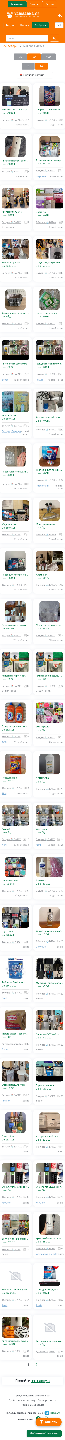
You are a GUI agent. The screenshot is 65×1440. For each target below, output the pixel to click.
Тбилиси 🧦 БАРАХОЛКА (47, 222)
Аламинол (41, 574)
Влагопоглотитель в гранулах (15, 109)
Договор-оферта (46, 1400)
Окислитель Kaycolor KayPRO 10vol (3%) (15, 1186)
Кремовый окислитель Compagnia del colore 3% (49, 1238)
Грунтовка (7, 931)
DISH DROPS (42, 778)
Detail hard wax (10, 880)
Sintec (5, 1049)
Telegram (55, 1412)
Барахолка (17, 4)
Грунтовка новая (45, 1085)
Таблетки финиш (11, 262)
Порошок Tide (9, 777)
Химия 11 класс (10, 415)
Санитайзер (8, 1136)
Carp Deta (41, 829)
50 (34, 56)
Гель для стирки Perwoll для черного (49, 363)
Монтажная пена (45, 524)
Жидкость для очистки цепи (49, 983)
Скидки (34, 4)
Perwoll (39, 379)
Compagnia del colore (47, 1254)
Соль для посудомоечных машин (49, 1289)
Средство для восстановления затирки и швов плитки (49, 625)
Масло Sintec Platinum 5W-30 (15, 1033)
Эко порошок (43, 726)
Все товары (10, 46)
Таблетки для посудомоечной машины (49, 469)
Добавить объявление (44, 1433)
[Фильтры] (49, 1422)
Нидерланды (43, 485)
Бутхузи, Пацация (11, 431)
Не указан (41, 176)
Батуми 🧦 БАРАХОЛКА (13, 120)
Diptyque (41, 946)
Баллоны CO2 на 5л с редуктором (49, 1034)
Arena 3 (6, 829)
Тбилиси (24, 25)
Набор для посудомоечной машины (15, 574)
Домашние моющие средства (49, 160)
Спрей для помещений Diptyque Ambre (49, 931)
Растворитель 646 (12, 211)
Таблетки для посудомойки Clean (49, 1341)
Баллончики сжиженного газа (15, 1238)
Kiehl (4, 844)
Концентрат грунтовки (14, 675)
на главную (40, 1380)
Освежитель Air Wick (13, 1084)
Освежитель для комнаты (15, 625)
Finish (4, 998)
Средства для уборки (48, 262)
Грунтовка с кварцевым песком (49, 675)
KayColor (6, 1202)
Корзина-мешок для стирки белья (15, 313)
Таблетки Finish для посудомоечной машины (15, 982)
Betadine (41, 212)
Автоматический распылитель (15, 160)
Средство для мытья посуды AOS (15, 726)
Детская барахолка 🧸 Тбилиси (47, 1351)
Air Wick (6, 1100)
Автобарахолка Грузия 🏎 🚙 (13, 1044)
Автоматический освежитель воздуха (49, 417)
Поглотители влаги (46, 313)
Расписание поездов (33, 1404)
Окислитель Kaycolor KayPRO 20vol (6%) (49, 1186)
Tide (4, 793)
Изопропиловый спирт (48, 1136)
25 (20, 56)
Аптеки (50, 4)
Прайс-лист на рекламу (22, 1400)
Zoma (5, 379)
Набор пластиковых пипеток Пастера (15, 471)
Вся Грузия (40, 25)
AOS (4, 742)
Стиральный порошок (48, 109)
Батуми (10, 25)
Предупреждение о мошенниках (32, 1395)
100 (48, 56)
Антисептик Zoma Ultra (14, 363)
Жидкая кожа (9, 524)
